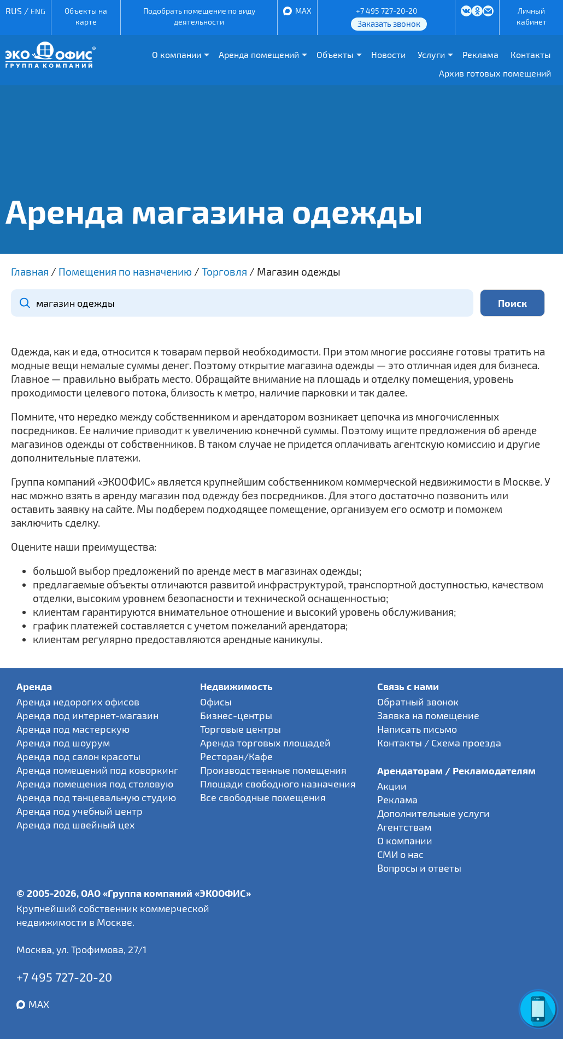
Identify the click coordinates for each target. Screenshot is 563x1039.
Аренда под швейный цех (75, 825)
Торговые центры (240, 729)
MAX (303, 10)
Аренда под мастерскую (73, 729)
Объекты (335, 54)
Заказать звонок (388, 23)
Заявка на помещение (428, 715)
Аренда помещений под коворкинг (97, 770)
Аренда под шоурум (63, 743)
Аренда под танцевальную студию (96, 797)
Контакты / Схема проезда (439, 743)
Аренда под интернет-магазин (87, 715)
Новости (388, 54)
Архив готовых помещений (495, 73)
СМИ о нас (400, 854)
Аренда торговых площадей (265, 743)
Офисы (216, 702)
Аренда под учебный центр (79, 811)
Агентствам (404, 827)
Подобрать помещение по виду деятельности (199, 16)
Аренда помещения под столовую (94, 784)
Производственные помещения (273, 770)
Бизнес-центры (236, 715)
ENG (38, 11)
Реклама (480, 54)
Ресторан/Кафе (236, 756)
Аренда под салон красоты (78, 756)
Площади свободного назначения (278, 784)
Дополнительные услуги (433, 813)
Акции (392, 786)
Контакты (531, 54)
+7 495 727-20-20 (386, 10)
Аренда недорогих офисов (77, 702)
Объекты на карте (85, 16)
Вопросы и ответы (419, 868)
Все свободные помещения (263, 797)
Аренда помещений (259, 54)
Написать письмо (417, 729)
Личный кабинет (532, 16)
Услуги (431, 54)
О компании (176, 54)
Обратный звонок (418, 702)
